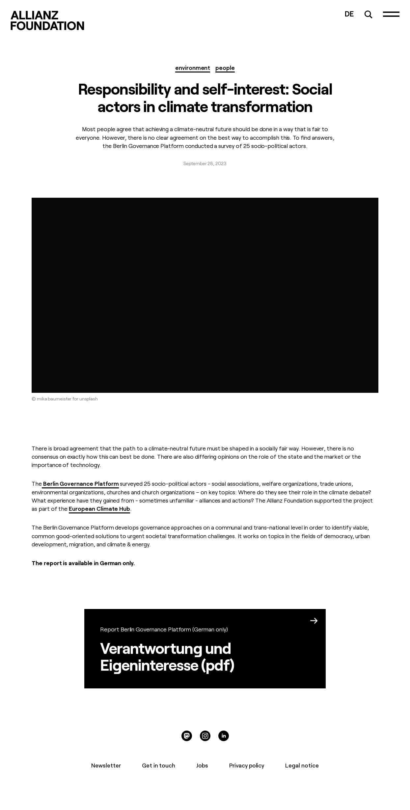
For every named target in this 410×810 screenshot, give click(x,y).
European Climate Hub (99, 508)
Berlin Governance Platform (80, 483)
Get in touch (158, 765)
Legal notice (301, 765)
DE (349, 13)
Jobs (202, 765)
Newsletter (106, 765)
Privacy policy (246, 765)
